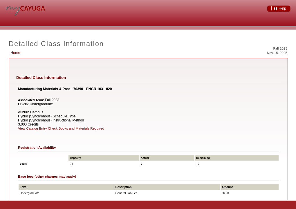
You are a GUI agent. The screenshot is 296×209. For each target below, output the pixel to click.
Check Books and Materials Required (76, 128)
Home (15, 53)
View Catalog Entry (32, 128)
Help (282, 8)
